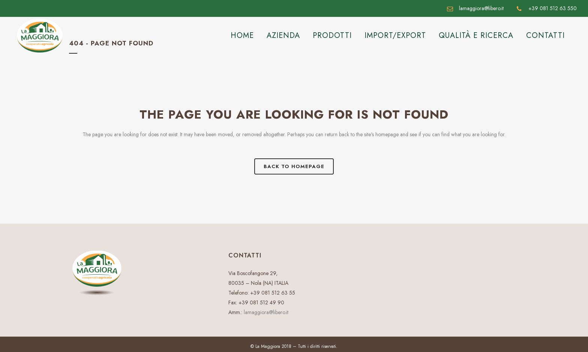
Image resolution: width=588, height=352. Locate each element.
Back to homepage (294, 166)
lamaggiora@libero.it (266, 312)
